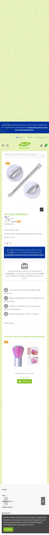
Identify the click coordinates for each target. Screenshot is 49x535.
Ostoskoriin (24, 381)
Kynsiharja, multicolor (24, 373)
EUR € (31, 137)
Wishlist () (41, 137)
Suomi (20, 137)
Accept (8, 529)
